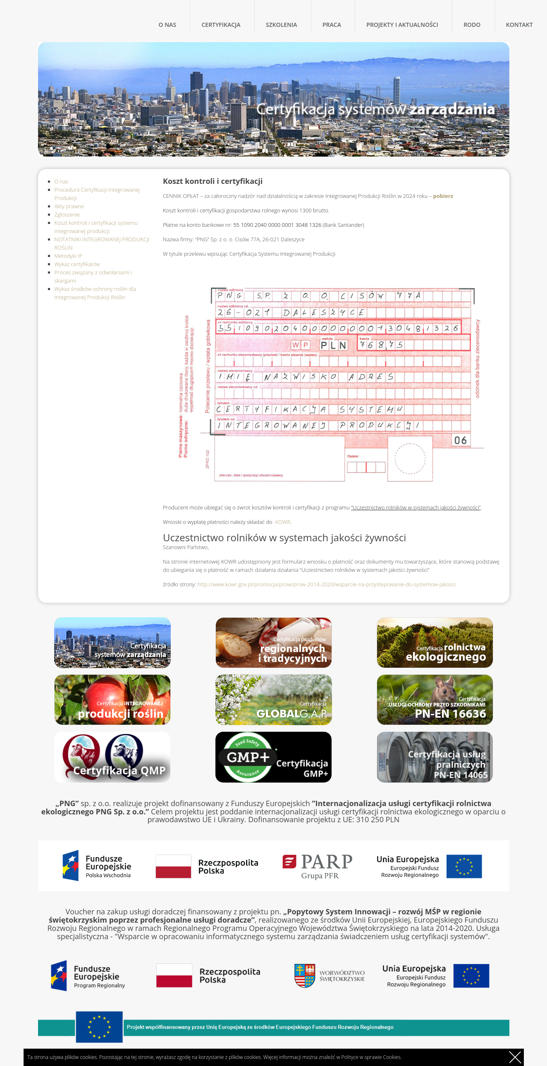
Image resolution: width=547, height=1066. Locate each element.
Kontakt (519, 25)
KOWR (283, 522)
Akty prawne (69, 206)
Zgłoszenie (67, 214)
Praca (331, 25)
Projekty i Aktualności (402, 25)
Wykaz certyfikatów (77, 264)
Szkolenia (281, 25)
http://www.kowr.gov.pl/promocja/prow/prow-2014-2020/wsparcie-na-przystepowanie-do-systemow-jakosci (326, 584)
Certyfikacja (220, 25)
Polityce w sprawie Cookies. (371, 1057)
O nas (168, 25)
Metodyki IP (69, 255)
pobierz (442, 196)
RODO (471, 25)
